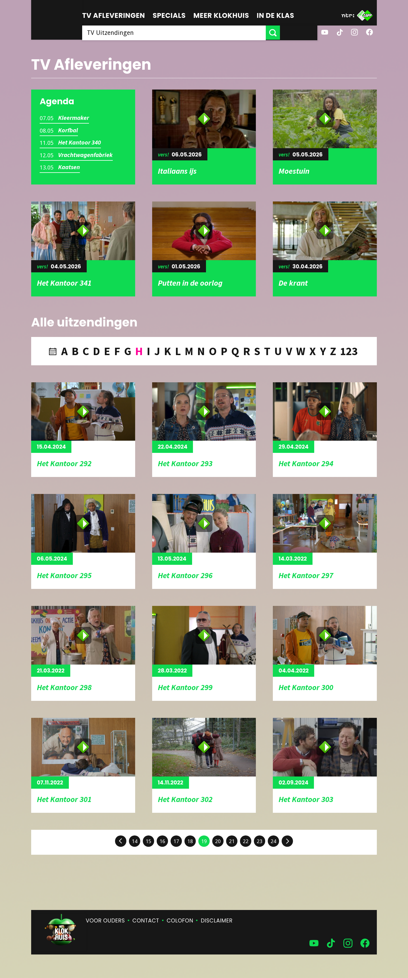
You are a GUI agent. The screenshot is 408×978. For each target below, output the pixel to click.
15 (148, 841)
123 (349, 351)
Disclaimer (217, 920)
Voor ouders (105, 920)
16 (162, 841)
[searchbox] (192, 33)
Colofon (180, 920)
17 (176, 841)
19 (204, 841)
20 (218, 841)
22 (245, 841)
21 (232, 841)
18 (190, 841)
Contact (145, 920)
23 (259, 841)
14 (134, 841)
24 (273, 841)
